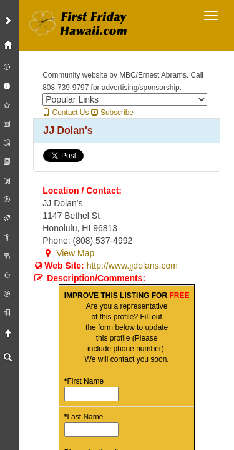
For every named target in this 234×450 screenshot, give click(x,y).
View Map (68, 253)
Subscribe (112, 112)
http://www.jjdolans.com (132, 266)
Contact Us (65, 112)
